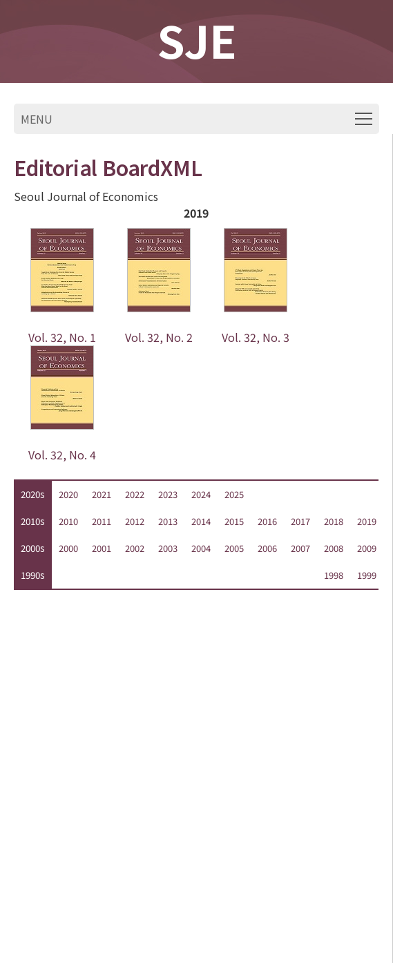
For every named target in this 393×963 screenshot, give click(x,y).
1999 (366, 575)
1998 (333, 575)
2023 (168, 494)
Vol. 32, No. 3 (255, 337)
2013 (168, 521)
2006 (267, 548)
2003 (168, 548)
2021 (101, 494)
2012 (134, 521)
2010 (68, 521)
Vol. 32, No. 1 (62, 337)
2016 (267, 521)
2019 (366, 521)
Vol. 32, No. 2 (159, 337)
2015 (234, 521)
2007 (300, 548)
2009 (366, 548)
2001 (101, 548)
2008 (333, 548)
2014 (201, 521)
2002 (134, 548)
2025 (234, 494)
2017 (300, 521)
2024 (201, 494)
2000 (68, 548)
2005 (234, 548)
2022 (134, 494)
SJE (197, 39)
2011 (101, 521)
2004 (201, 548)
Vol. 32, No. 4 (62, 454)
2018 (333, 521)
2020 (68, 494)
